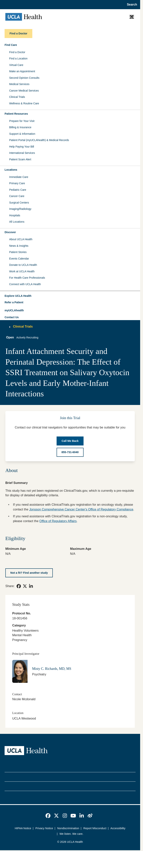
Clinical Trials (17, 96)
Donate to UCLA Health (23, 264)
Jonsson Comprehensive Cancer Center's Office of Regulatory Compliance (81, 509)
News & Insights (18, 245)
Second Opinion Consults (24, 77)
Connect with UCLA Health (25, 284)
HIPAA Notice (23, 828)
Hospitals (14, 215)
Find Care (11, 44)
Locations (11, 169)
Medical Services (19, 84)
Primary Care (17, 183)
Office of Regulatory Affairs (58, 521)
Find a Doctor (17, 52)
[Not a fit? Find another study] (29, 572)
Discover (10, 232)
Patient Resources (16, 113)
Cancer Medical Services (24, 90)
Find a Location (18, 58)
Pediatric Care (17, 189)
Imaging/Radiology (20, 208)
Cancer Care (16, 196)
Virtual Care (16, 65)
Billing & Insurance (20, 127)
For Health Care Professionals (27, 277)
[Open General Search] (131, 4)
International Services (22, 152)
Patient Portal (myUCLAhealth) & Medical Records (39, 140)
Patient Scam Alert (20, 159)
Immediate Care (18, 176)
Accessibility (118, 828)
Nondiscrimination (68, 828)
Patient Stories (18, 252)
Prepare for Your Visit (21, 120)
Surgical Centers (19, 202)
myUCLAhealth (14, 310)
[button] (70, 296)
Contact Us (12, 317)
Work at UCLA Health (22, 271)
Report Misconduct (94, 828)
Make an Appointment (22, 71)
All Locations (16, 221)
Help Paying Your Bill (21, 146)
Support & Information (22, 133)
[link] (18, 586)
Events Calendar (19, 258)
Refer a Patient (14, 302)
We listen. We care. (71, 833)
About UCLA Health (20, 239)
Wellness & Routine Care (24, 103)
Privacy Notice (44, 828)
